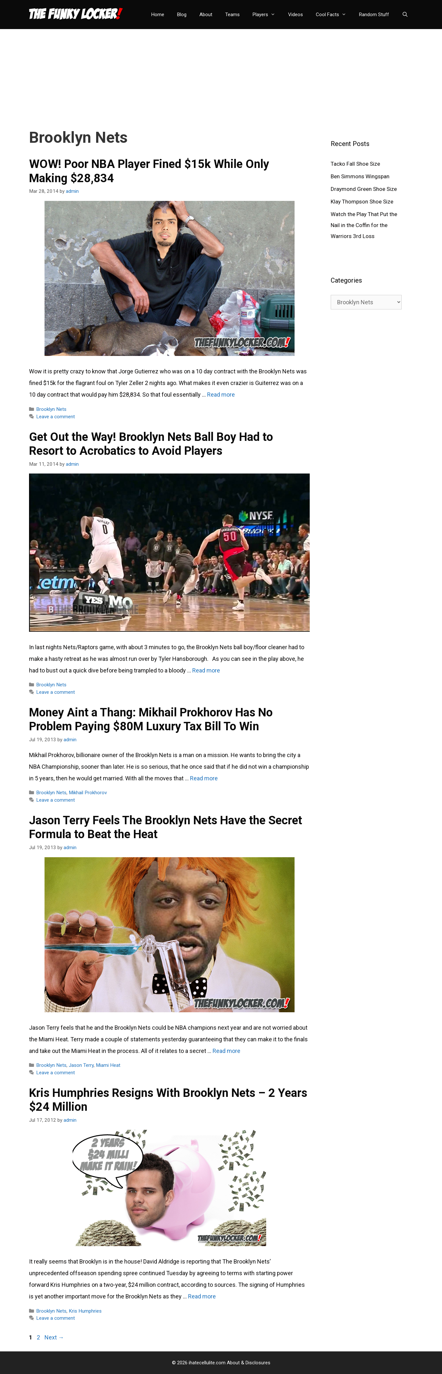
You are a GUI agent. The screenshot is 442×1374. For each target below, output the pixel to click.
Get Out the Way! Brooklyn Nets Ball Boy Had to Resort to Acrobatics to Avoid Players (151, 444)
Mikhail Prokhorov (88, 793)
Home (157, 14)
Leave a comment (55, 417)
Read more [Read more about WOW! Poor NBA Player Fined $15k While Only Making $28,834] (221, 394)
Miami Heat (108, 1065)
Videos (295, 14)
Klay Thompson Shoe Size (362, 201)
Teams (232, 14)
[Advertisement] (221, 74)
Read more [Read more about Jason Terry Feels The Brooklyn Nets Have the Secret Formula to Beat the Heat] (226, 1050)
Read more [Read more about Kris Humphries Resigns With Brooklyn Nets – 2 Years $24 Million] (202, 1296)
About (205, 14)
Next (54, 1337)
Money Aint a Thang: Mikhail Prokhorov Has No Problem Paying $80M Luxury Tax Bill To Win (151, 719)
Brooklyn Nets (51, 409)
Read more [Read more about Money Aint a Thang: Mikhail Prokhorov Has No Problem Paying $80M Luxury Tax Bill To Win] (204, 778)
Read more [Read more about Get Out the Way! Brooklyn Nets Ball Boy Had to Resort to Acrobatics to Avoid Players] (206, 670)
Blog (181, 14)
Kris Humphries (85, 1311)
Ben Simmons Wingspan (360, 176)
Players (267, 14)
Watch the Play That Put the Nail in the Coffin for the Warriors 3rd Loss (364, 225)
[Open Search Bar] (405, 14)
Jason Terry (81, 1065)
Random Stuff (374, 14)
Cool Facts (334, 14)
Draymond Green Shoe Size (364, 189)
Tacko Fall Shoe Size (355, 164)
